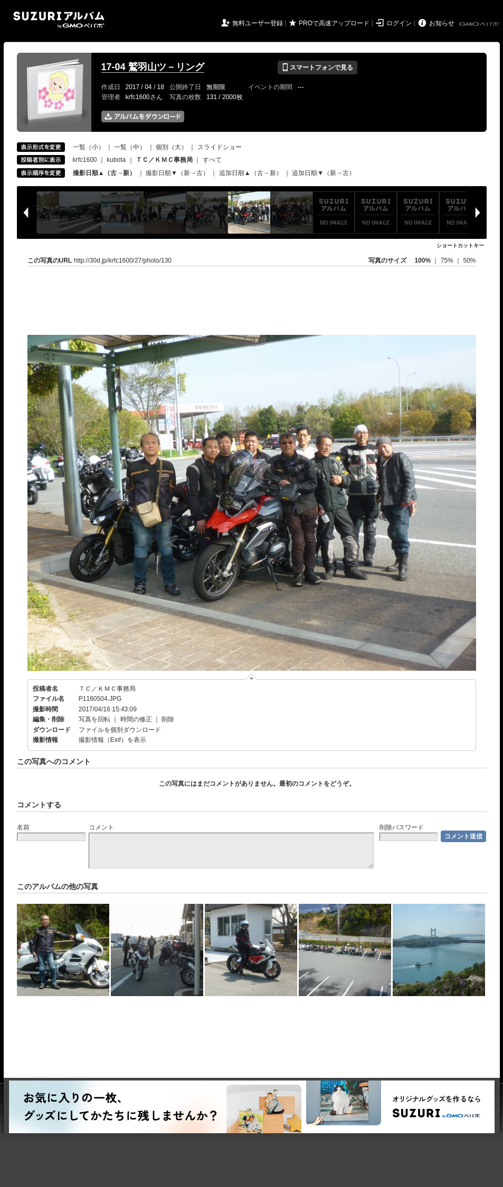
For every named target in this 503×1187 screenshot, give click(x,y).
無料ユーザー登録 (257, 23)
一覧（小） (89, 147)
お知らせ (441, 23)
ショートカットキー (460, 245)
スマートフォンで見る (317, 67)
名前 (23, 827)
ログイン (399, 23)
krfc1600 (85, 159)
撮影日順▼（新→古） (177, 173)
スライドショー (219, 147)
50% (469, 260)
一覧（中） (130, 147)
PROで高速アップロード (334, 23)
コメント (101, 827)
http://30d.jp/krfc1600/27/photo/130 (123, 260)
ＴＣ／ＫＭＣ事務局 (107, 688)
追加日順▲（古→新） (250, 173)
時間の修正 (136, 719)
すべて (212, 159)
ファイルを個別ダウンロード (120, 730)
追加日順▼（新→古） (323, 173)
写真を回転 (94, 719)
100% (422, 260)
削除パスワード (401, 827)
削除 (168, 719)
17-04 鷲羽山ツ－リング (152, 67)
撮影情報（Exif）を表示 (112, 740)
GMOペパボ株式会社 (480, 24)
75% (448, 260)
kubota (116, 159)
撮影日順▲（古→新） (104, 173)
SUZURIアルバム (59, 19)
